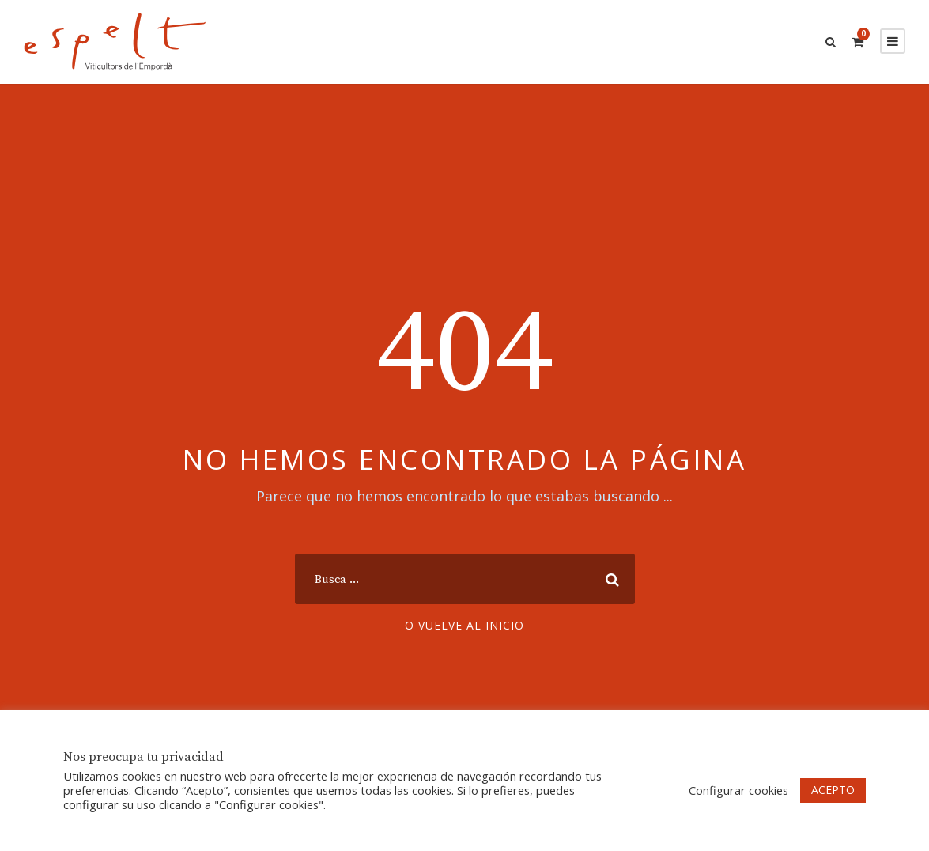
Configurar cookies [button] (738, 790)
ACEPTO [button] (833, 789)
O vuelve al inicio (464, 625)
